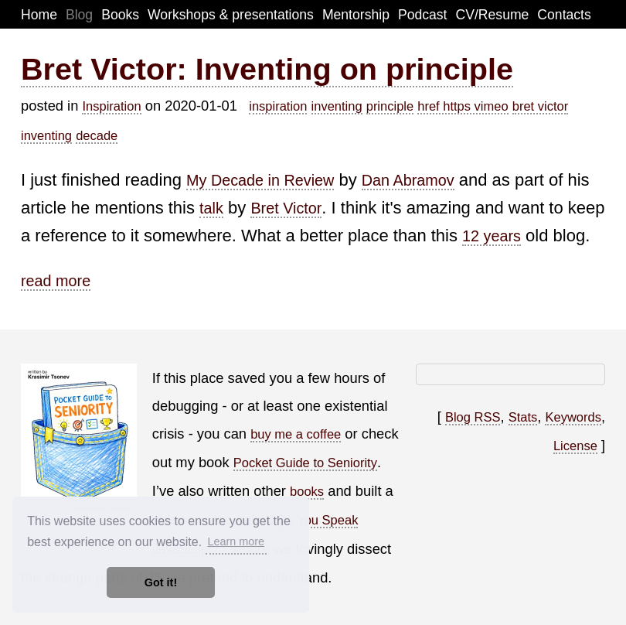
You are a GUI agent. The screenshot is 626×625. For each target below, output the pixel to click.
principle (389, 106)
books (307, 491)
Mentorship (356, 14)
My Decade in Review (260, 180)
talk (211, 208)
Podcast (422, 14)
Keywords (572, 417)
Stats (523, 417)
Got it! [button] (161, 582)
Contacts (563, 14)
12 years (491, 235)
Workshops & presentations (231, 14)
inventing (336, 106)
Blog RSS (473, 417)
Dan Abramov (408, 180)
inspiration (278, 106)
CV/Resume (492, 14)
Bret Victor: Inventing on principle (267, 69)
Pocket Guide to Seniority (305, 463)
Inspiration (111, 106)
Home (39, 14)
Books (120, 14)
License (575, 446)
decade (96, 135)
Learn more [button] (235, 541)
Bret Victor (286, 208)
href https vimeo (462, 106)
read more (55, 280)
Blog (79, 14)
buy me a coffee (295, 434)
